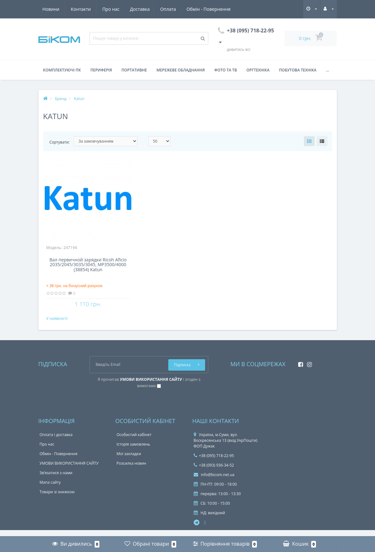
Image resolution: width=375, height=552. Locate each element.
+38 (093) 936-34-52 (214, 471)
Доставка (81, 9)
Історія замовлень (133, 450)
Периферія (101, 70)
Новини (193, 9)
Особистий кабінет (134, 441)
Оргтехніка (258, 70)
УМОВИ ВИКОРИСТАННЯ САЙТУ (69, 469)
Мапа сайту (50, 488)
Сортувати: (60, 142)
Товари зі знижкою (57, 498)
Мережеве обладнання (181, 70)
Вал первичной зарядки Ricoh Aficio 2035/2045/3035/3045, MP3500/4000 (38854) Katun (88, 265)
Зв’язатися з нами (56, 479)
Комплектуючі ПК (62, 70)
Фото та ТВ (225, 70)
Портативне (134, 70)
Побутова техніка (298, 70)
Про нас (51, 9)
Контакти (224, 9)
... (327, 70)
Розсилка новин (131, 469)
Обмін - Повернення (152, 9)
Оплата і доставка (56, 441)
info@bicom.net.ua (214, 481)
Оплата (110, 9)
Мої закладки (129, 460)
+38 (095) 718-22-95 (214, 462)
